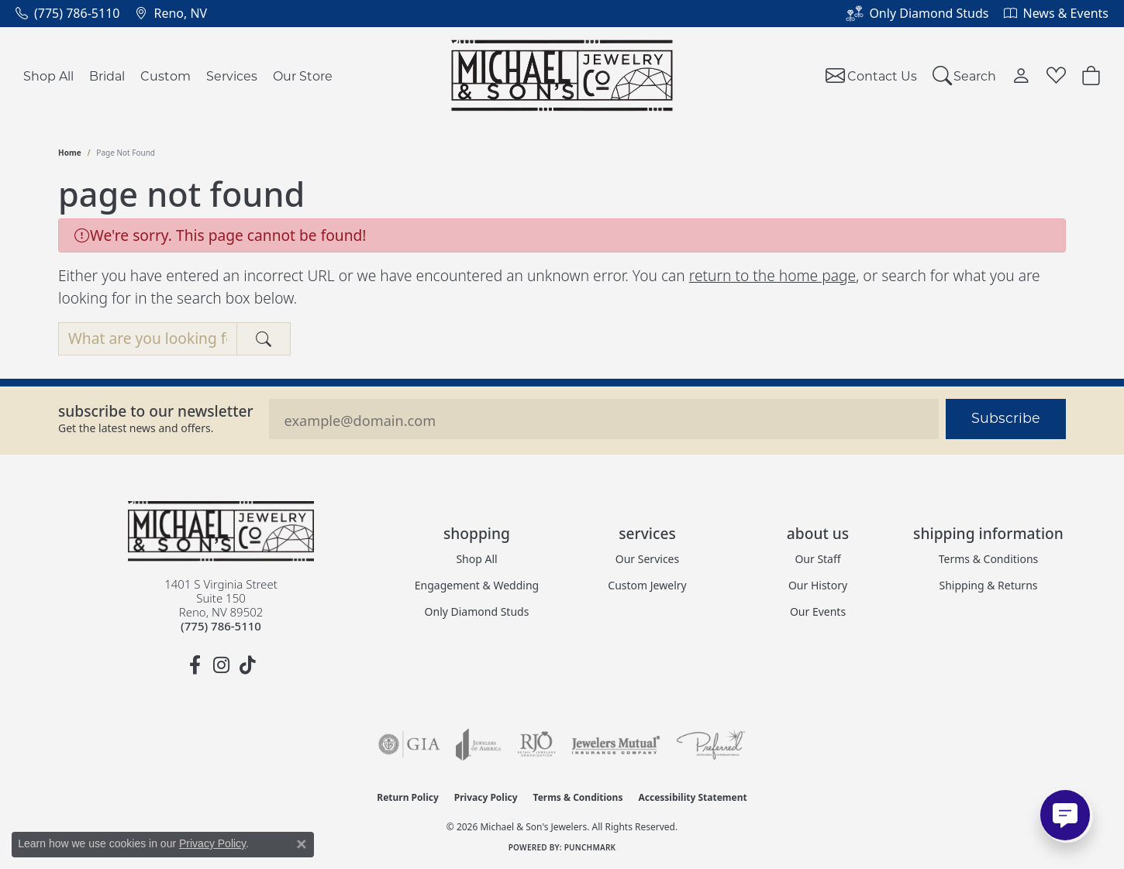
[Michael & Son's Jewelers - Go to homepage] (221, 531)
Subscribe (1005, 418)
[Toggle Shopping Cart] (1091, 75)
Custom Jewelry (647, 585)
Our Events (818, 611)
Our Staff (817, 558)
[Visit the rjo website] (536, 744)
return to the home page (772, 275)
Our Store (303, 75)
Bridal (107, 75)
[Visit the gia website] (409, 744)
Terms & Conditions (989, 558)
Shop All (48, 75)
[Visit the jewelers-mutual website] (615, 744)
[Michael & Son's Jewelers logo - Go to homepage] (562, 76)
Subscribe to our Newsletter (155, 411)
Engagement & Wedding (477, 585)
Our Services (647, 558)
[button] (965, 75)
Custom (165, 75)
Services (231, 75)
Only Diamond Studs (477, 611)
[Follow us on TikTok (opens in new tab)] (247, 665)
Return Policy (408, 797)
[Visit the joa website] (478, 744)
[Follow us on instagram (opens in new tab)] (221, 665)
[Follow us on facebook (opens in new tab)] (194, 665)
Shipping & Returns (988, 585)
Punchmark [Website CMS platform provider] (590, 847)
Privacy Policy (486, 797)
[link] (67, 13)
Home (69, 152)
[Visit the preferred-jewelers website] (711, 744)
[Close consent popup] (301, 844)
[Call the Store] (221, 626)
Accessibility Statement (692, 797)
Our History (817, 585)
